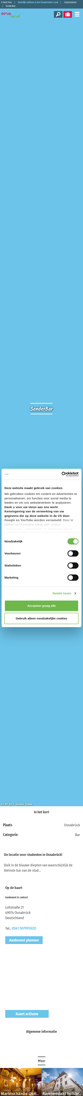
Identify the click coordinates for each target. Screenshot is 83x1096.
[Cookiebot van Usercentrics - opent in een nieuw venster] (62, 474)
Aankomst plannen (24, 940)
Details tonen (62, 593)
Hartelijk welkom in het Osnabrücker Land (38, 2)
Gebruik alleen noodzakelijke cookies (41, 618)
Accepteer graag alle (41, 605)
